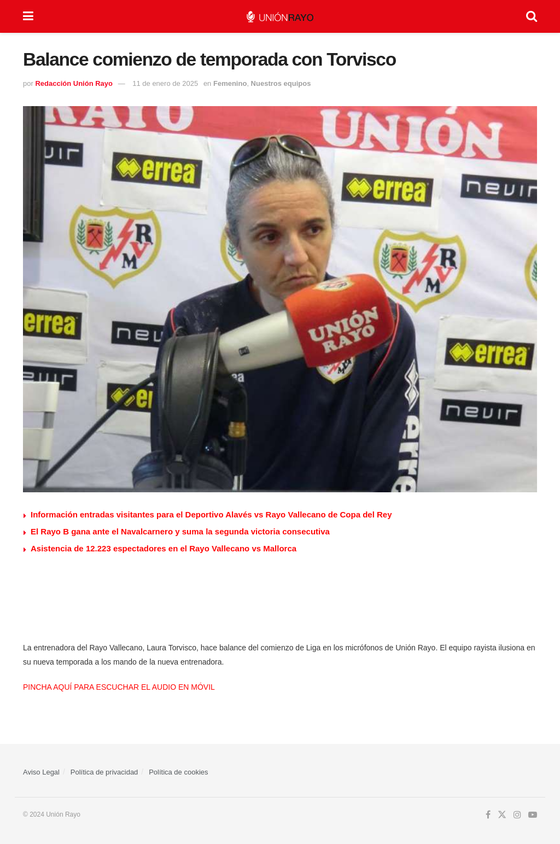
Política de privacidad (104, 772)
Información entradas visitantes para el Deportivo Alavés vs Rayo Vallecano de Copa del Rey (211, 514)
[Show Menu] (28, 16)
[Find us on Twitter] (502, 815)
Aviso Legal (41, 772)
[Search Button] (531, 16)
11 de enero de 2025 (165, 83)
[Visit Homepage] (280, 17)
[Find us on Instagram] (517, 815)
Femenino (230, 83)
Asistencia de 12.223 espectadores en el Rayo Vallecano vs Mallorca (163, 548)
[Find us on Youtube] (532, 815)
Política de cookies (178, 772)
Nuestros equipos (281, 83)
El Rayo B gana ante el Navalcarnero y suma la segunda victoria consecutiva (180, 531)
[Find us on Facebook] (488, 815)
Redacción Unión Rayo (74, 83)
